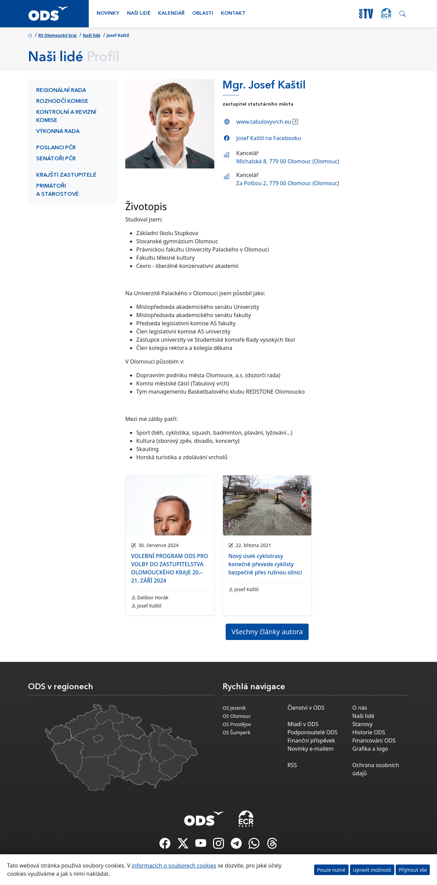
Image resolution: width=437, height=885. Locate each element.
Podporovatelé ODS (312, 732)
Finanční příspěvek (311, 740)
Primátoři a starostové (57, 190)
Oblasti (202, 13)
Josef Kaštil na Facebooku (268, 138)
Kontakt (233, 13)
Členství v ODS (305, 707)
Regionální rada (61, 90)
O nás (359, 707)
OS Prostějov (237, 724)
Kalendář (171, 13)
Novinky (108, 13)
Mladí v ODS (303, 724)
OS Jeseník (234, 708)
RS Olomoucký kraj (57, 35)
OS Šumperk (236, 732)
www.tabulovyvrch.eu (263, 121)
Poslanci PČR (56, 148)
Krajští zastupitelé (66, 175)
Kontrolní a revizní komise (66, 116)
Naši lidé (139, 13)
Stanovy (362, 724)
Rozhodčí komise (62, 101)
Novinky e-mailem (310, 748)
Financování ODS (373, 740)
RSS (292, 765)
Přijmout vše (413, 870)
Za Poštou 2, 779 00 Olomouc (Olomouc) (287, 183)
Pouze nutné (331, 870)
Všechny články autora (267, 631)
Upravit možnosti (372, 870)
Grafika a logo (370, 748)
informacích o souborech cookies (174, 865)
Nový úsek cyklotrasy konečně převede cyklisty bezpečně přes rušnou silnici (265, 564)
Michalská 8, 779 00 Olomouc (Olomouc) (287, 161)
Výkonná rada (58, 131)
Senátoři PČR (56, 159)
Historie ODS (368, 732)
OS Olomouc (237, 716)
